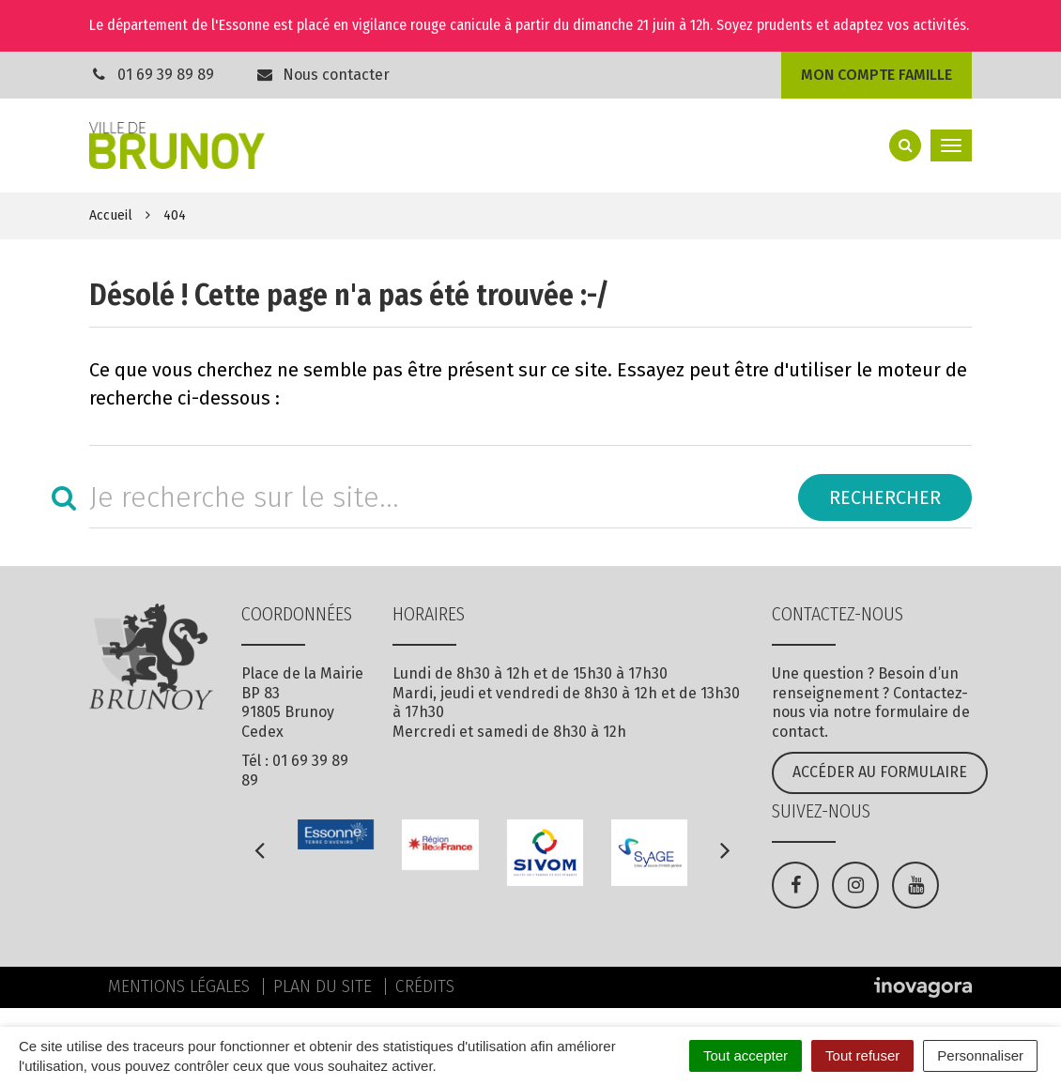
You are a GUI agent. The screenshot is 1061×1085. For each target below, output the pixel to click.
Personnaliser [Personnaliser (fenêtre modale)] (980, 1055)
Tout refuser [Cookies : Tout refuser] (862, 1055)
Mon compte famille (876, 75)
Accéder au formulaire (879, 772)
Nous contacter (323, 75)
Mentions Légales (179, 986)
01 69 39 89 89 (165, 75)
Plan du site (322, 986)
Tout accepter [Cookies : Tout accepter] (745, 1055)
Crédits (424, 986)
